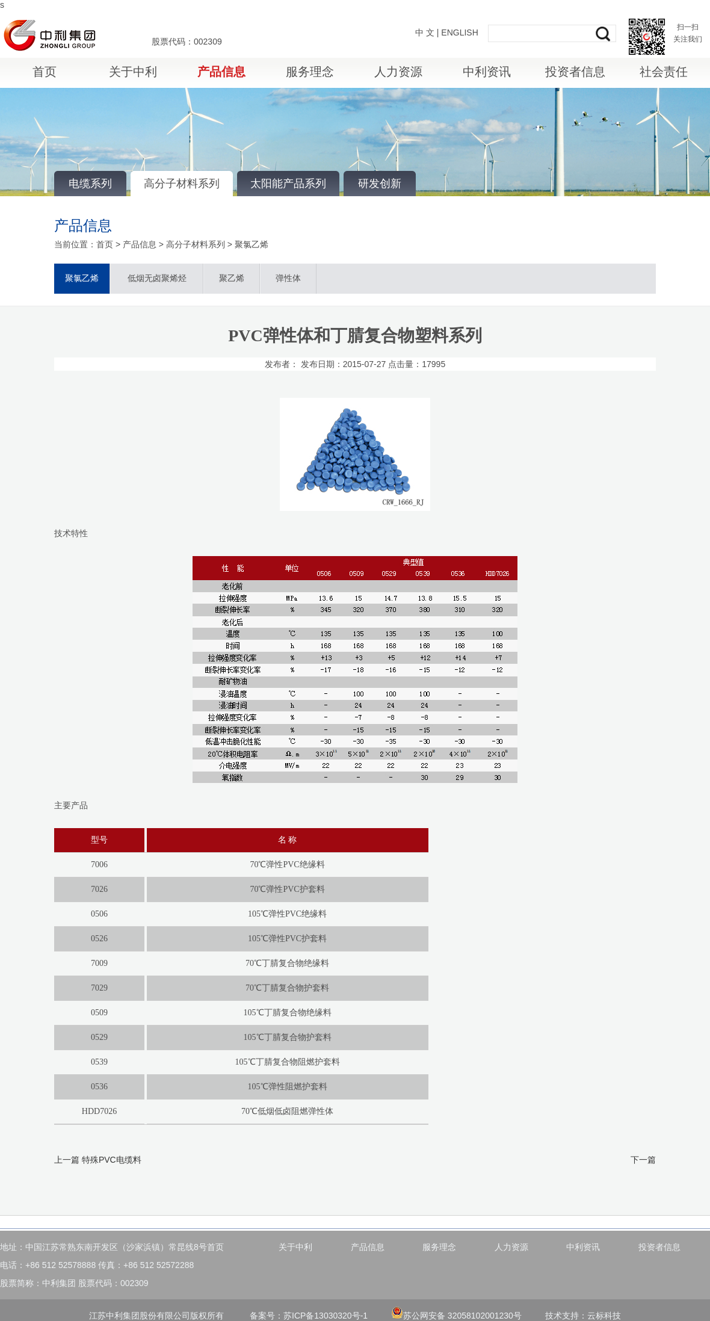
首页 (44, 71)
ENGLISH (459, 32)
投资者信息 (575, 71)
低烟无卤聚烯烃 (157, 278)
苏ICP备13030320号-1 (325, 1315)
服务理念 (310, 71)
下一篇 (643, 1160)
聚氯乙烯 (251, 244)
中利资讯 (487, 71)
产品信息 (221, 71)
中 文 (424, 32)
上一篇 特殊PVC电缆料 (97, 1160)
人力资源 (398, 71)
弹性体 (288, 278)
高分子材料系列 (182, 184)
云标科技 (604, 1315)
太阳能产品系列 (288, 184)
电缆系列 (90, 184)
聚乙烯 (231, 278)
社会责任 (664, 71)
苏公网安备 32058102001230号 (456, 1315)
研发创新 (379, 184)
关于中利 (133, 71)
